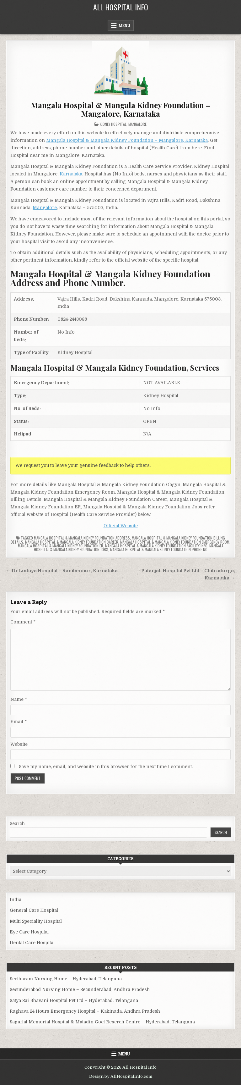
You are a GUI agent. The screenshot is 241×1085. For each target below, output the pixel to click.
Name (18, 699)
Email (18, 721)
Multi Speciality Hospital (36, 921)
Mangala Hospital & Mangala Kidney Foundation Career (71, 542)
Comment (22, 621)
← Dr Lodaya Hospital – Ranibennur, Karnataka (62, 570)
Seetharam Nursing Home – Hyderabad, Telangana (66, 978)
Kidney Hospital (113, 124)
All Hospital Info (120, 7)
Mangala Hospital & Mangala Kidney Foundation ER (60, 545)
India (15, 899)
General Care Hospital (34, 910)
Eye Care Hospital (29, 931)
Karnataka (71, 173)
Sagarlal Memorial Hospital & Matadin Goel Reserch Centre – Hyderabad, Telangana (102, 1021)
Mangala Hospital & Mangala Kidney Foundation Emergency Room (174, 542)
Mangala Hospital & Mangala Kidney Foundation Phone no (158, 549)
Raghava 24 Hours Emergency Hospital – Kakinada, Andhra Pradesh (85, 1011)
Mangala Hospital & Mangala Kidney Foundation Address (82, 537)
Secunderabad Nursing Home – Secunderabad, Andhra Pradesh (80, 989)
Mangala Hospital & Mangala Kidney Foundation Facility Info (156, 545)
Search (17, 823)
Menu (124, 25)
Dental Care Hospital (32, 942)
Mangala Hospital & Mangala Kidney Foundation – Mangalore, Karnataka (120, 109)
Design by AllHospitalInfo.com (120, 1076)
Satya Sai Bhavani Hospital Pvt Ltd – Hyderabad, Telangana (74, 1000)
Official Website (121, 525)
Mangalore (137, 124)
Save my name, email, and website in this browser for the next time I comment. (106, 766)
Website (19, 744)
